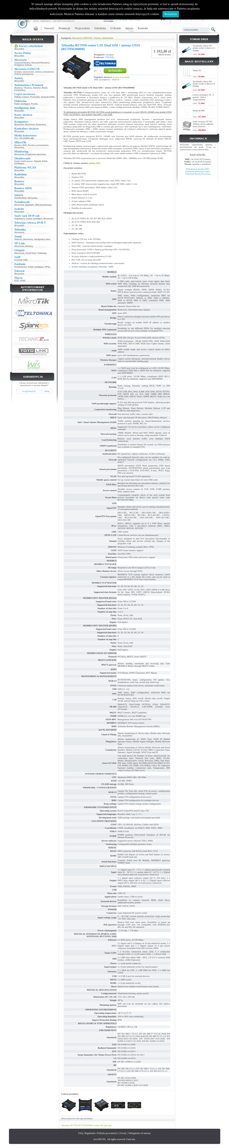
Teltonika (109, 57)
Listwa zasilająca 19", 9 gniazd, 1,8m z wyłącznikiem (203, 97)
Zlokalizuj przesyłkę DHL (197, 169)
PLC (16, 138)
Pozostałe (35, 97)
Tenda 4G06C (199, 110)
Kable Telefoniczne (23, 161)
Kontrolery (41, 124)
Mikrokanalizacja (43, 205)
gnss (106, 1125)
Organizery (19, 219)
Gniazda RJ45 (47, 97)
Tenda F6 (197, 70)
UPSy (47, 267)
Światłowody (20, 198)
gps (110, 1125)
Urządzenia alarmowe (35, 154)
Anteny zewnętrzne (44, 72)
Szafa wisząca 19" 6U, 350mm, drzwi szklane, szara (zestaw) (203, 124)
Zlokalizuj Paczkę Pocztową (197, 174)
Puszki (34, 104)
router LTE (99, 1125)
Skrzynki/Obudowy (40, 63)
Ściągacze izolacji (23, 65)
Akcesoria (30, 124)
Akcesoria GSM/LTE (82, 38)
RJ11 (16, 281)
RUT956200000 (86, 1125)
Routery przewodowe (38, 145)
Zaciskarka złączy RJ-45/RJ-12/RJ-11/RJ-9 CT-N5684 (204, 48)
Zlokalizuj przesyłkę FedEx (197, 171)
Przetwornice (20, 267)
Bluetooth (19, 124)
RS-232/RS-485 (27, 138)
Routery (29, 246)
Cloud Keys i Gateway (35, 253)
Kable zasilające (22, 104)
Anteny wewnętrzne (23, 74)
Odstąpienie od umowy (139, 1133)
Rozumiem (171, 14)
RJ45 (22, 281)
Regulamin (90, 1133)
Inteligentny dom (42, 239)
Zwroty (122, 1133)
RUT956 (74, 1125)
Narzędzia (32, 198)
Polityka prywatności (107, 1133)
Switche (37, 88)
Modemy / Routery (23, 88)
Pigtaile (37, 161)
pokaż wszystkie (121, 77)
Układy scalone (21, 97)
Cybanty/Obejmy (22, 63)
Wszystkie (19, 49)
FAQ (80, 1133)
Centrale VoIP (20, 260)
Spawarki (29, 205)
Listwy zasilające (34, 219)
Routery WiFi (20, 145)
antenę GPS (94, 163)
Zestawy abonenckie (24, 72)
